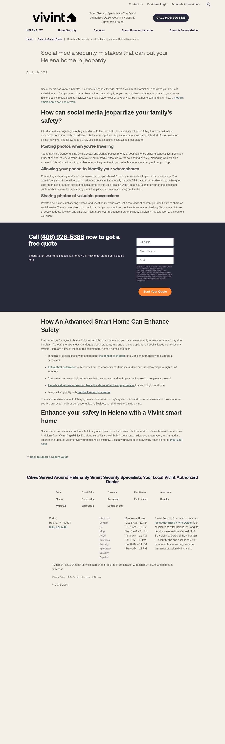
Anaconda (166, 642)
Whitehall (61, 656)
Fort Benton (140, 642)
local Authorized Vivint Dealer (173, 673)
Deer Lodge (88, 649)
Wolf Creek (88, 656)
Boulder (164, 649)
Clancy (59, 649)
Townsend (113, 649)
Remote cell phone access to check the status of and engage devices (91, 462)
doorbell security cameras (93, 469)
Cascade (112, 642)
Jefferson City (115, 656)
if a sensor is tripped (112, 432)
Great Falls (88, 642)
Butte (59, 642)
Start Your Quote (155, 368)
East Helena (140, 649)
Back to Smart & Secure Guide (47, 534)
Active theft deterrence (62, 443)
